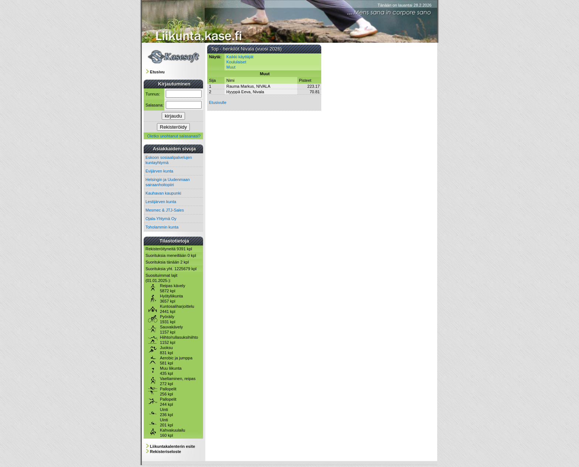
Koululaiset (236, 62)
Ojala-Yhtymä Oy (161, 218)
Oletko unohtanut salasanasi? (174, 136)
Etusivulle (217, 102)
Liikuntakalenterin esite (172, 446)
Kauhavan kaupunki (163, 193)
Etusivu (157, 72)
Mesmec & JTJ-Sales (164, 210)
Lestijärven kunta (160, 201)
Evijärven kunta (159, 171)
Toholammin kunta (161, 227)
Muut (230, 67)
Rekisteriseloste (165, 451)
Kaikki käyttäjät (239, 57)
